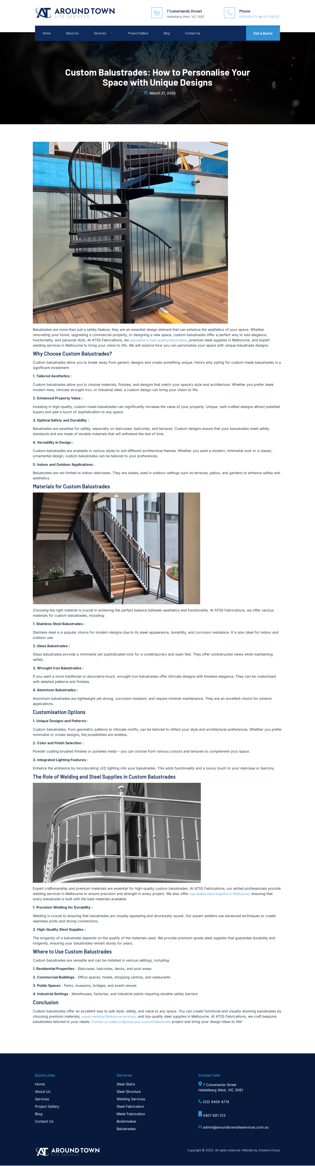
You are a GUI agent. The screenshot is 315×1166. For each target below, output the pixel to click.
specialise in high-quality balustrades (158, 340)
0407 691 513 (271, 16)
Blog (179, 33)
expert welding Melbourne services (109, 1017)
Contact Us (207, 33)
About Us (76, 33)
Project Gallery (147, 33)
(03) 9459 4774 (248, 16)
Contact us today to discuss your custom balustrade (131, 1022)
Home (48, 33)
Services (109, 33)
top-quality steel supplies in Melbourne (219, 894)
